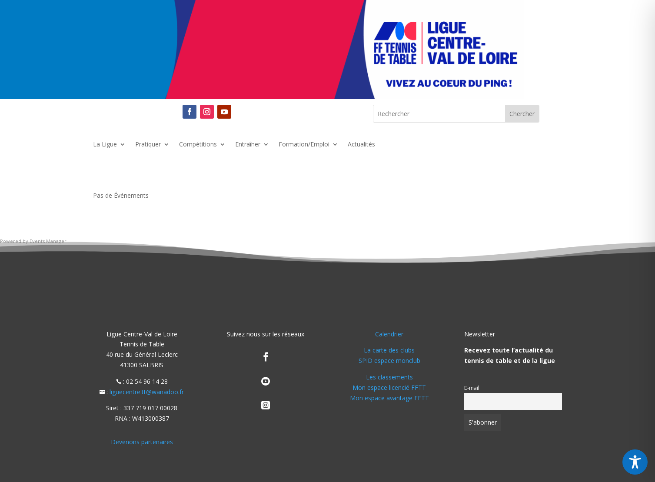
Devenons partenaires (142, 442)
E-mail (471, 388)
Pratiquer (148, 144)
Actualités (361, 144)
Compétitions (198, 144)
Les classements (389, 377)
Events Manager (48, 241)
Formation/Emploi (304, 144)
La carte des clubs (389, 350)
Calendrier (389, 334)
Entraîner (247, 144)
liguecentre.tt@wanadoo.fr (147, 392)
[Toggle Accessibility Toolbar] (635, 462)
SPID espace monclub (389, 360)
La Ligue (105, 144)
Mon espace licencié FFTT (389, 387)
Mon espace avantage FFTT (389, 398)
